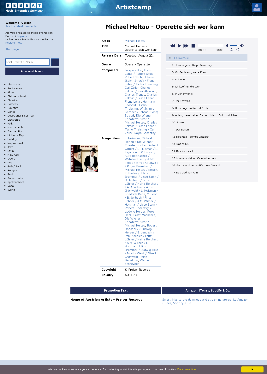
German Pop (15, 131)
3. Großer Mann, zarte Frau (189, 72)
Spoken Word (16, 182)
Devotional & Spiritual (21, 115)
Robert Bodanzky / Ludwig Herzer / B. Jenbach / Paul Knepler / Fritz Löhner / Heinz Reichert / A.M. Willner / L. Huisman (141, 236)
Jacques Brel (133, 70)
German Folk (15, 127)
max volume (242, 45)
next (186, 45)
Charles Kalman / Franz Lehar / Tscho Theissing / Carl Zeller (141, 128)
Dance (11, 111)
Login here (23, 36)
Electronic (14, 119)
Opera (11, 158)
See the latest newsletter (21, 26)
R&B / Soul (14, 166)
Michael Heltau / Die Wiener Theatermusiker (139, 141)
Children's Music (17, 96)
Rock (11, 174)
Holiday (12, 139)
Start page (12, 49)
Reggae (12, 170)
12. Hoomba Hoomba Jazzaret (191, 136)
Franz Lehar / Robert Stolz (139, 71)
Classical (13, 100)
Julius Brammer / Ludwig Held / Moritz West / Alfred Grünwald (141, 251)
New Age (13, 154)
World (11, 189)
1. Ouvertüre (181, 57)
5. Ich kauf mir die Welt (186, 86)
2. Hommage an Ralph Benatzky (192, 65)
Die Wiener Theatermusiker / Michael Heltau (138, 119)
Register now (13, 42)
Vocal (11, 185)
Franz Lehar (133, 101)
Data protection (186, 369)
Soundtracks (15, 178)
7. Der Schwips (181, 100)
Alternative (14, 84)
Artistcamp (133, 7)
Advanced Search (32, 71)
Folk (10, 123)
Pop (10, 162)
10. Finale (178, 122)
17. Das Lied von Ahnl (185, 172)
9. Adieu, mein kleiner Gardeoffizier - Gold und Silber (204, 115)
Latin (11, 150)
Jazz (10, 146)
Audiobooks (15, 88)
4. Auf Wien (179, 79)
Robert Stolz (133, 77)
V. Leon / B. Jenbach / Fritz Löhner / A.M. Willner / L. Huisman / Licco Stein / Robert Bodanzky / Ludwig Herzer (142, 202)
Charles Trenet (135, 94)
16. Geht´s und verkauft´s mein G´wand (196, 165)
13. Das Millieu (180, 143)
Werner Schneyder (137, 261)
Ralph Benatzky (145, 133)
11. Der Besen (180, 129)
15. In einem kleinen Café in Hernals (194, 158)
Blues (11, 92)
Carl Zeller (132, 87)
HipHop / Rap (16, 135)
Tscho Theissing (136, 106)
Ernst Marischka (144, 215)
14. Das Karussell (182, 151)
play (179, 46)
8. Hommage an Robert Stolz (190, 108)
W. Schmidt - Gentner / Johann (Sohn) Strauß (141, 112)
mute (227, 45)
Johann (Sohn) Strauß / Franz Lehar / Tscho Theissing (141, 80)
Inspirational (15, 143)
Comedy (13, 104)
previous (172, 45)
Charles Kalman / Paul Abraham (140, 89)
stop (193, 45)
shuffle (237, 49)
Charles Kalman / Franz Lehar (141, 96)
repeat (231, 49)
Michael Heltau (135, 40)
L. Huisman (132, 138)
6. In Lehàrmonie (182, 93)
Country (13, 107)
